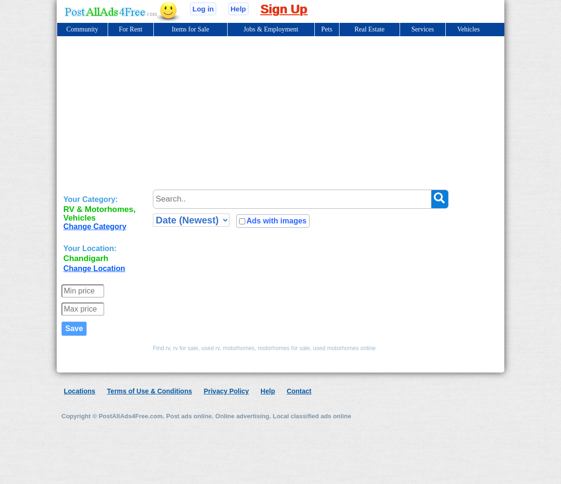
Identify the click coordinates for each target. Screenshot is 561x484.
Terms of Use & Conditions (149, 391)
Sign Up (283, 9)
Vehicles (468, 29)
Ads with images (276, 221)
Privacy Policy (226, 391)
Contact (299, 391)
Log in (203, 9)
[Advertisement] (280, 107)
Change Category (94, 226)
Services (422, 29)
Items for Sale (191, 29)
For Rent (130, 29)
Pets (326, 29)
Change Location (94, 268)
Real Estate (369, 29)
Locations (79, 391)
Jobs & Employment (270, 29)
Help (238, 9)
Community (82, 29)
